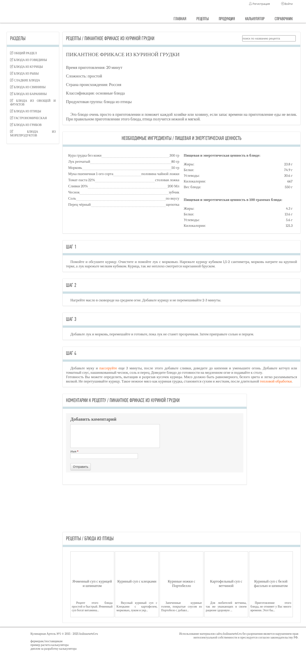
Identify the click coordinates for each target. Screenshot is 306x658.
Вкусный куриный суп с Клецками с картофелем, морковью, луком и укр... (136, 606)
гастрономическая (28, 118)
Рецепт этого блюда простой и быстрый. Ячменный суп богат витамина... (92, 606)
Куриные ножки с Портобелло (181, 583)
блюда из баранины (28, 94)
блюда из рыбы (24, 73)
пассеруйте (108, 368)
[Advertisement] (33, 216)
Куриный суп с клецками (136, 581)
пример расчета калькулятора (49, 645)
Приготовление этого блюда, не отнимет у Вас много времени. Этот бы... (271, 606)
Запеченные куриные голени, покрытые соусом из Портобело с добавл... (181, 606)
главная (180, 18)
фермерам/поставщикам (46, 641)
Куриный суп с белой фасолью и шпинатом (271, 583)
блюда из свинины (28, 87)
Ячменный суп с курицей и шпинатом (92, 583)
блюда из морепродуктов (33, 133)
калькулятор (255, 18)
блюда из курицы (26, 67)
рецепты (202, 18)
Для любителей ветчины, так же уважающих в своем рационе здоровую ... (226, 606)
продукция (227, 18)
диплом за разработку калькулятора (53, 649)
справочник (284, 18)
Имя (104, 454)
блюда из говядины (28, 60)
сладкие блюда (25, 80)
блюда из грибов (26, 125)
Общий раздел (23, 53)
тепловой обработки (276, 381)
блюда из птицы (25, 111)
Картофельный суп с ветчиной (226, 583)
